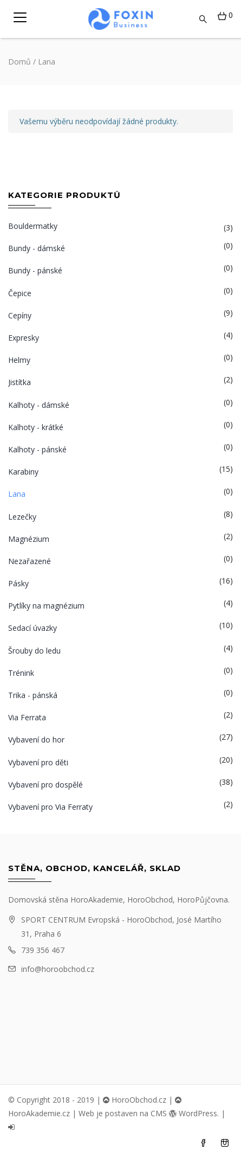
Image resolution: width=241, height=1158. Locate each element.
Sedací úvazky (32, 628)
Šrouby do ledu (34, 650)
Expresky (23, 337)
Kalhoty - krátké (35, 427)
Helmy (19, 360)
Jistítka (19, 382)
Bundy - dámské (36, 248)
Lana (16, 494)
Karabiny (23, 471)
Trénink (21, 673)
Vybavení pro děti (38, 762)
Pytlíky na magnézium (46, 605)
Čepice (19, 293)
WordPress (193, 1113)
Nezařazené (29, 561)
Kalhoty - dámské (38, 405)
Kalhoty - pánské (37, 449)
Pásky (18, 583)
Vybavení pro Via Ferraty (50, 807)
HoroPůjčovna (202, 899)
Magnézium (28, 539)
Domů (19, 61)
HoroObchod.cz (134, 1100)
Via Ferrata (27, 717)
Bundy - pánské (35, 270)
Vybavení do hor (36, 739)
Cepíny (19, 315)
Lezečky (22, 516)
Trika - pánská (32, 695)
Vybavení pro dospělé (45, 784)
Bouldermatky (32, 226)
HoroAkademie (96, 899)
